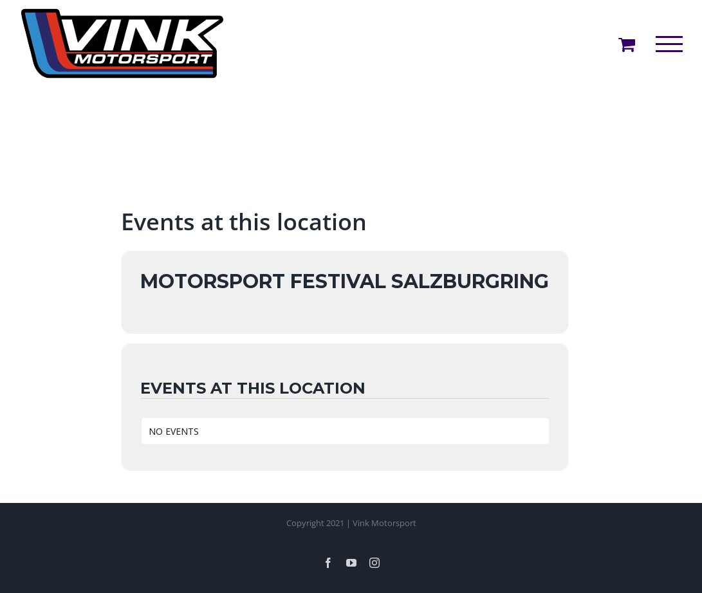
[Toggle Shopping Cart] (626, 44)
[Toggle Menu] (669, 44)
